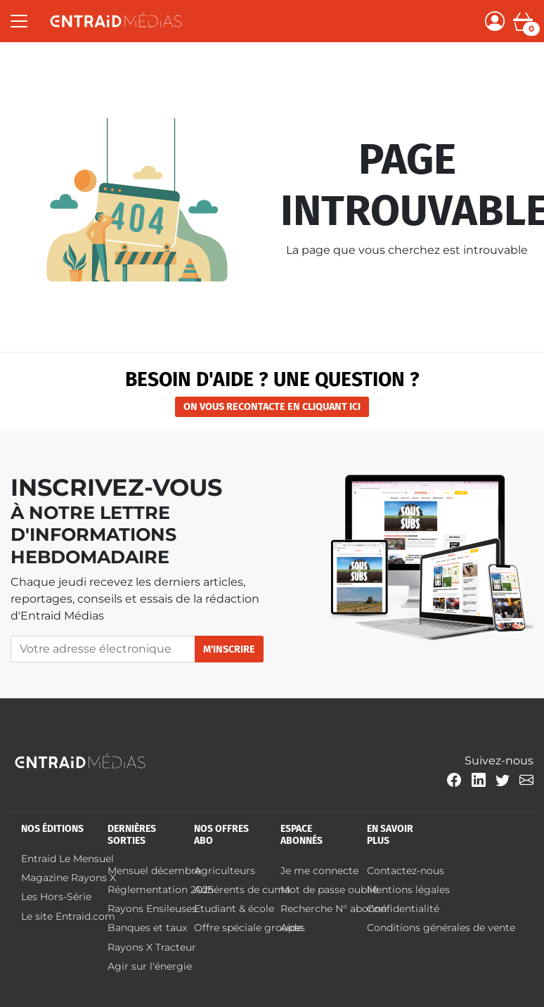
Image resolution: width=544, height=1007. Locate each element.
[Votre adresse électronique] (103, 649)
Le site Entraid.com (68, 916)
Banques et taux (147, 927)
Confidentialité (403, 908)
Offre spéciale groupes (249, 927)
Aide (291, 927)
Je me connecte (319, 870)
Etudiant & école (234, 908)
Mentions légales (408, 889)
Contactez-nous (405, 870)
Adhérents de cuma (242, 889)
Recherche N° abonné (333, 908)
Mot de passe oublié (329, 889)
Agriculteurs (224, 870)
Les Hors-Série (56, 896)
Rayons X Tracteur (153, 947)
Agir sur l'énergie (150, 966)
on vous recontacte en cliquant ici (272, 407)
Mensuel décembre (154, 870)
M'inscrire (229, 649)
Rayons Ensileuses (152, 908)
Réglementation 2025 (161, 889)
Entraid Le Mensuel (67, 858)
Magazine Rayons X (68, 877)
